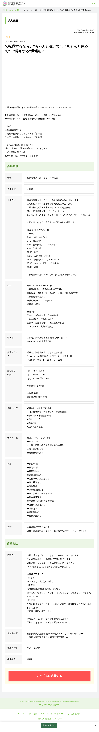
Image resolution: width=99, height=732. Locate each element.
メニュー (91, 3)
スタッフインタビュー (52, 713)
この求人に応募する (49, 676)
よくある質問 (74, 713)
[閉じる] (95, 726)
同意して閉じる (49, 725)
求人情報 (33, 713)
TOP (21, 713)
